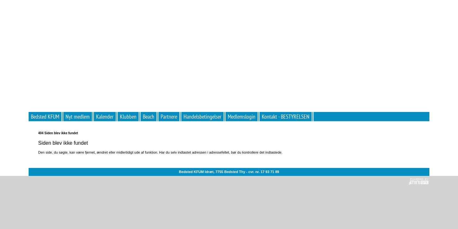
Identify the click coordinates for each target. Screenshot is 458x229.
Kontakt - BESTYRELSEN (285, 116)
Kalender (105, 116)
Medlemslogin (241, 116)
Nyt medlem (78, 116)
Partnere (169, 116)
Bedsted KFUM (45, 116)
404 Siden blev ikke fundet (58, 133)
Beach (148, 116)
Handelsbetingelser (202, 116)
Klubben (128, 116)
